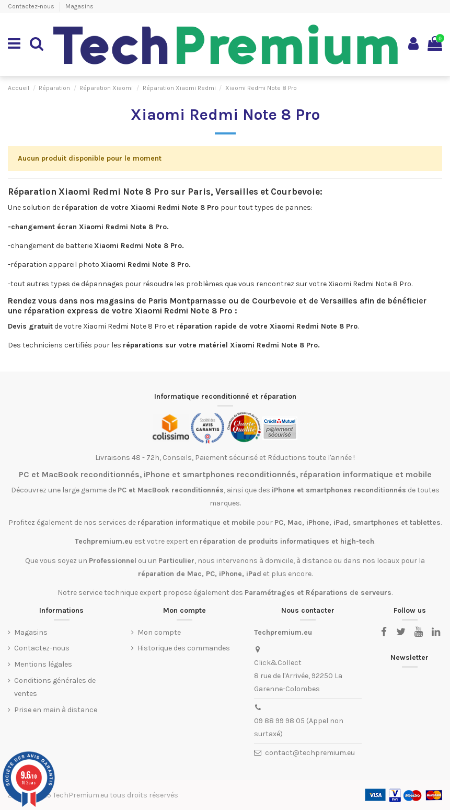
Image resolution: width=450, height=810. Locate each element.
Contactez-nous (32, 6)
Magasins (79, 6)
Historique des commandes (183, 648)
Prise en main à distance (55, 709)
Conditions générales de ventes (55, 687)
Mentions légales (43, 664)
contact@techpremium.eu (310, 752)
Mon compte (159, 632)
